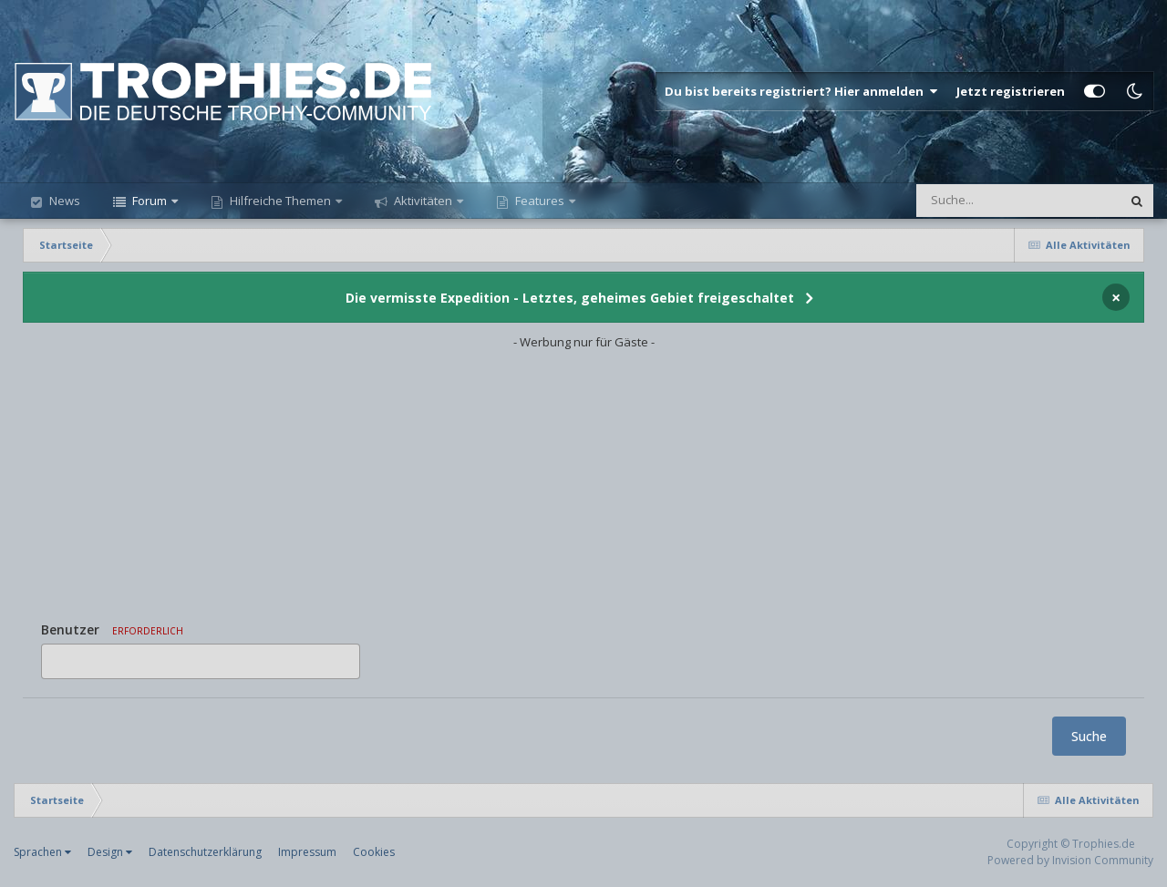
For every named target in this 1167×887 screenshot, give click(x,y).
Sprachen (42, 852)
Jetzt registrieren (1010, 91)
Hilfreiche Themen (280, 200)
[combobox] (200, 661)
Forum (149, 200)
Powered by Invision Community (1070, 860)
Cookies (374, 852)
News (63, 200)
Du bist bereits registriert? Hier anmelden (801, 91)
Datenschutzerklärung (205, 852)
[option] (58, 661)
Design (110, 852)
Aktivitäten (423, 200)
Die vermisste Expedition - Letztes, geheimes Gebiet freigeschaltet (570, 297)
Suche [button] (1089, 736)
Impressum (307, 852)
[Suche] (981, 200)
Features (539, 200)
